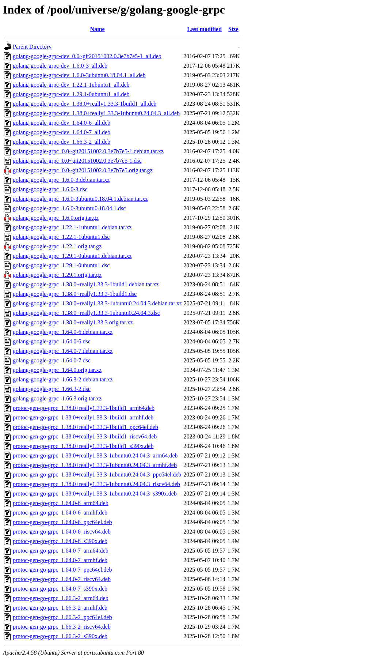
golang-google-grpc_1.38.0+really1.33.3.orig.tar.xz (73, 322)
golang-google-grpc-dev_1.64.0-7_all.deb (61, 132)
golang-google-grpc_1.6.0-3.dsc (50, 189)
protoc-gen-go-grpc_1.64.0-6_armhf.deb (60, 512)
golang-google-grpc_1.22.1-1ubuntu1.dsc (61, 237)
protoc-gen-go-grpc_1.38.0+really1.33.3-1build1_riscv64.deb (85, 436)
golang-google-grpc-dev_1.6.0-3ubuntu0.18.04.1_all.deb (79, 75)
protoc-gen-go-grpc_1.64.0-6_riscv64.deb (62, 531)
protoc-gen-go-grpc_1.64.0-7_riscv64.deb (62, 579)
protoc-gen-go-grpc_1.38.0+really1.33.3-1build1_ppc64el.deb (85, 427)
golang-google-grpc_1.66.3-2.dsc (52, 389)
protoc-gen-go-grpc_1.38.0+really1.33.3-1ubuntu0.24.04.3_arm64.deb (95, 455)
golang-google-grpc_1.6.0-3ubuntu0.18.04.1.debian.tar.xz (80, 199)
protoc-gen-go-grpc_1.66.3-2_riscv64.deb (62, 627)
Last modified (204, 29)
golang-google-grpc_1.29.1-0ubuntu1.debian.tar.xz (72, 256)
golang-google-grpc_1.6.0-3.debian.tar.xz (61, 180)
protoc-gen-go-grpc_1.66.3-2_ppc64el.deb (62, 617)
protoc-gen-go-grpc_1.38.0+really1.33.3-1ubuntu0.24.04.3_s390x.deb (95, 493)
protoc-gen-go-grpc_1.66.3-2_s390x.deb (60, 636)
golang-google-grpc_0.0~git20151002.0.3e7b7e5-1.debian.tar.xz (88, 151)
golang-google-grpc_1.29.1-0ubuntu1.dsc (61, 265)
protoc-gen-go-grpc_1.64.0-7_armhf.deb (60, 560)
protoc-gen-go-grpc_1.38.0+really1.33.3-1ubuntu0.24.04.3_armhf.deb (95, 465)
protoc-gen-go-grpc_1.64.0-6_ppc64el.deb (62, 522)
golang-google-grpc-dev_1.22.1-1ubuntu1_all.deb (71, 85)
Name (97, 29)
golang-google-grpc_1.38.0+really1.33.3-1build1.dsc (75, 294)
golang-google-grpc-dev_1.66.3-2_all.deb (61, 142)
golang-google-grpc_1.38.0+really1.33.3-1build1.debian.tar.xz (86, 284)
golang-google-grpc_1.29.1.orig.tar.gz (57, 275)
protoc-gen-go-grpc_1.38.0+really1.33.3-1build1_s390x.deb (83, 446)
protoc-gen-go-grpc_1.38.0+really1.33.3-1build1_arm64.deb (83, 408)
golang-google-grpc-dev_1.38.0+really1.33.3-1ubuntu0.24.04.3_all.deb (96, 113)
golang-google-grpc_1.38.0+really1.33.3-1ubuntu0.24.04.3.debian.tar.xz (97, 303)
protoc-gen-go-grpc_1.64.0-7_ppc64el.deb (62, 569)
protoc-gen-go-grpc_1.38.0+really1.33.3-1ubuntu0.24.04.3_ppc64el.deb (97, 474)
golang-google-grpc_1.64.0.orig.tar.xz (57, 370)
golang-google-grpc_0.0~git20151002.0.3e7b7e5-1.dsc (77, 161)
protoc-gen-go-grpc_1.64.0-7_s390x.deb (60, 588)
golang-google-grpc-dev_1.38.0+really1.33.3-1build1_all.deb (84, 104)
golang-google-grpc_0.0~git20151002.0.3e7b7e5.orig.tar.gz (83, 170)
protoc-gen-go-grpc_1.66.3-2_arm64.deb (60, 598)
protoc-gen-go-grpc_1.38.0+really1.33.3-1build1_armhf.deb (83, 417)
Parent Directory (32, 47)
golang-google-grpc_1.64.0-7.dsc (52, 360)
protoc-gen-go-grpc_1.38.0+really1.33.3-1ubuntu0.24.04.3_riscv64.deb (96, 484)
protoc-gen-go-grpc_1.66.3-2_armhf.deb (60, 608)
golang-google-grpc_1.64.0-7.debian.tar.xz (62, 351)
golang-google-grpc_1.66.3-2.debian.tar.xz (62, 379)
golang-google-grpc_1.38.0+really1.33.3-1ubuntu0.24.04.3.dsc (86, 313)
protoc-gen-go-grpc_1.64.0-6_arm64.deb (60, 503)
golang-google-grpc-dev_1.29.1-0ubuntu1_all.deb (71, 94)
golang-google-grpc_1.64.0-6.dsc (52, 341)
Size (233, 29)
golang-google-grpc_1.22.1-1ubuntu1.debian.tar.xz (72, 227)
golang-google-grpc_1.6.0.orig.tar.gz (56, 218)
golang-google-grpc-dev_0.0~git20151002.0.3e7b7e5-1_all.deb (87, 56)
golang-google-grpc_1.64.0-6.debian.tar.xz (62, 332)
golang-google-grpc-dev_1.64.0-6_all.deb (61, 123)
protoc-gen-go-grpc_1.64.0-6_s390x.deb (60, 541)
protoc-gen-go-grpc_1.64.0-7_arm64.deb (60, 550)
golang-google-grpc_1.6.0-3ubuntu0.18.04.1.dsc (69, 208)
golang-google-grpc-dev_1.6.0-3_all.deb (60, 66)
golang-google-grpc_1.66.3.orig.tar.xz (57, 398)
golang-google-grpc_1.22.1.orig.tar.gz (57, 246)
